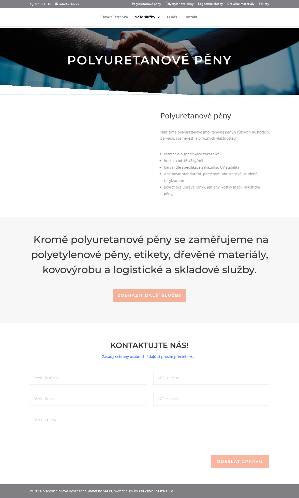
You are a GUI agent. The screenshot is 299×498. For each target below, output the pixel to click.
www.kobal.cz (100, 491)
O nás (172, 17)
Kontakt (191, 17)
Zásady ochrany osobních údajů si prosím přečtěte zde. (149, 354)
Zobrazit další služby (149, 295)
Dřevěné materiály (240, 4)
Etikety (264, 4)
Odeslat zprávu (240, 461)
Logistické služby (210, 4)
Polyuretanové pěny (146, 4)
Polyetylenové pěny (179, 4)
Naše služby (144, 17)
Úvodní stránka (114, 17)
